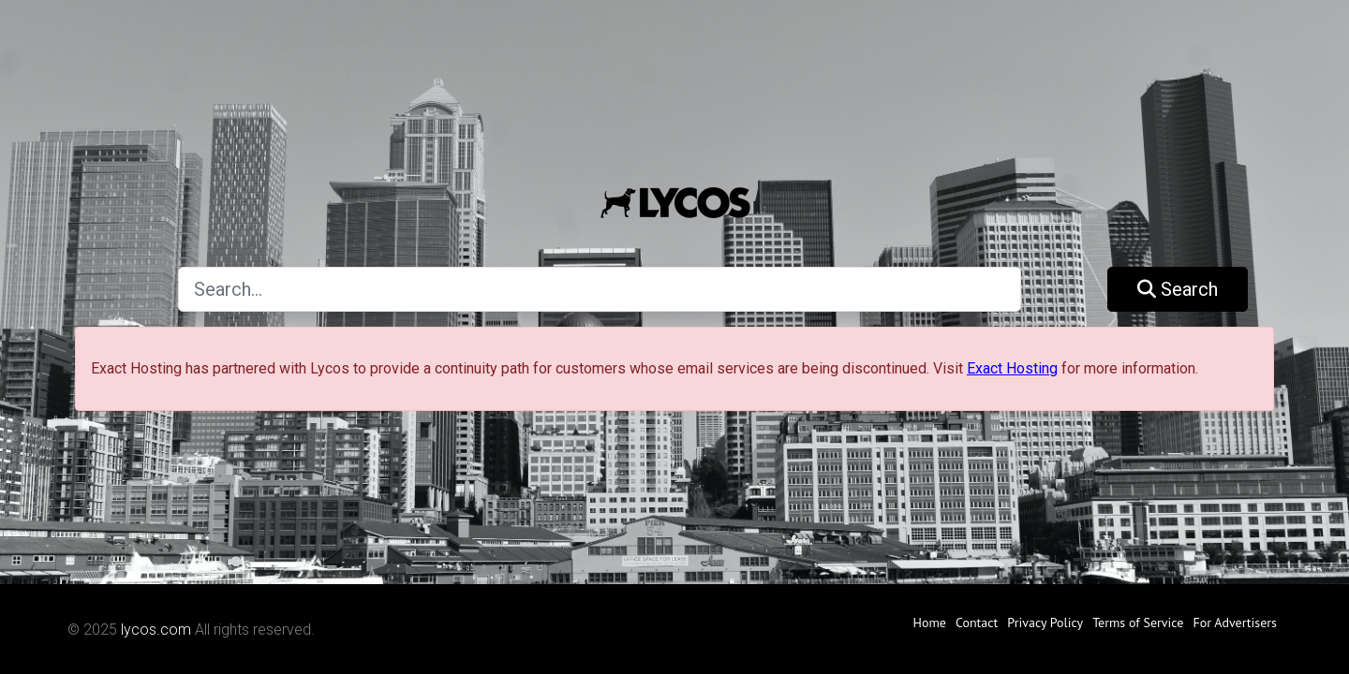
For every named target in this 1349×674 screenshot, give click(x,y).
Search (1177, 289)
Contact (977, 622)
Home (929, 622)
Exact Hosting (1012, 368)
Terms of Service (1137, 622)
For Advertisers (1235, 622)
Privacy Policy (1045, 622)
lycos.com (156, 629)
